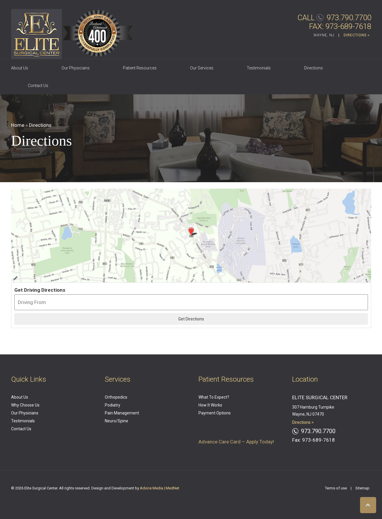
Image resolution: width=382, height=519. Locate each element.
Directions (313, 68)
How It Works (210, 405)
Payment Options (214, 413)
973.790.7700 (349, 17)
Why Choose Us (25, 405)
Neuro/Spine (116, 421)
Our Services (201, 68)
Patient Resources (140, 68)
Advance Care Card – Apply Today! (236, 442)
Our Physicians (75, 68)
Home (17, 125)
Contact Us (38, 85)
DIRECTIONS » (357, 35)
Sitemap (362, 488)
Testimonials (259, 68)
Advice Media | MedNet (159, 488)
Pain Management (122, 413)
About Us (19, 68)
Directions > (303, 422)
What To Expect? (213, 397)
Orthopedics (116, 397)
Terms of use (336, 488)
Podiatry (112, 405)
